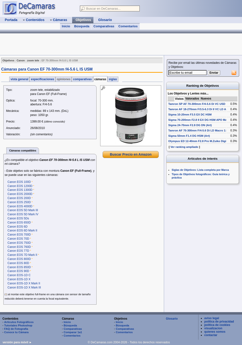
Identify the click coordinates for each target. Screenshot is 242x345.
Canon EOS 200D (19, 198)
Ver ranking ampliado (184, 146)
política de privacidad (219, 321)
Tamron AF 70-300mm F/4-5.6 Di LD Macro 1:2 (198, 130)
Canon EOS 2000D (20, 194)
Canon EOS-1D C (19, 275)
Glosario (172, 318)
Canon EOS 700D (19, 234)
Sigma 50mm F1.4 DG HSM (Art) (189, 135)
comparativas (82, 79)
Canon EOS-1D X (19, 279)
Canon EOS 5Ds (18, 218)
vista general (19, 79)
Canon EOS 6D (18, 226)
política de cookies (217, 325)
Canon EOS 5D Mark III (23, 210)
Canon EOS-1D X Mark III (24, 287)
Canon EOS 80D (18, 263)
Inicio (66, 26)
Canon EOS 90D (18, 271)
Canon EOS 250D (19, 202)
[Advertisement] (130, 193)
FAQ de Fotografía (16, 328)
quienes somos (214, 331)
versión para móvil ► (17, 342)
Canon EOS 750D (19, 242)
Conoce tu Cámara (16, 332)
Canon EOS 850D (19, 267)
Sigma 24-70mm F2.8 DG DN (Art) (190, 125)
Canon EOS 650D (19, 222)
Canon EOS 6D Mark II (22, 230)
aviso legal (211, 318)
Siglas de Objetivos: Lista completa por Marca (200, 169)
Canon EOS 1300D (20, 190)
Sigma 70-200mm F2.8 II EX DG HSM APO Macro (199, 119)
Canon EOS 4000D (20, 206)
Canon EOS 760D (19, 247)
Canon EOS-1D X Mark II (24, 283)
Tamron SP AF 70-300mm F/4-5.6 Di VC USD (196, 103)
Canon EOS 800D (19, 259)
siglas (113, 79)
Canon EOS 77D (18, 250)
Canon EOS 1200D (20, 186)
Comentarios (127, 26)
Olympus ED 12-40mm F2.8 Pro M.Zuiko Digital (198, 141)
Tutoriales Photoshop (18, 325)
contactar (210, 335)
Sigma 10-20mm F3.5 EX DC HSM (190, 114)
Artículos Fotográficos (19, 322)
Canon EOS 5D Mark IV (23, 214)
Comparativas (103, 26)
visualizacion (213, 328)
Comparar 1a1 (73, 332)
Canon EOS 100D (19, 182)
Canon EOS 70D (18, 238)
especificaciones (42, 79)
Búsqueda (81, 26)
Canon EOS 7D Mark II (22, 255)
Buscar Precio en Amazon (130, 154)
